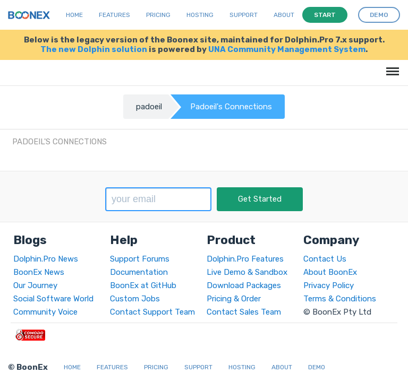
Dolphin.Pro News (45, 259)
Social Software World (53, 298)
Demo (316, 367)
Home (74, 15)
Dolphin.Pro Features (245, 259)
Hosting (200, 15)
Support (244, 15)
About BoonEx (330, 272)
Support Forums (139, 259)
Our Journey (35, 285)
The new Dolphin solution (93, 49)
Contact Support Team (152, 312)
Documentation (139, 272)
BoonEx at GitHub (143, 285)
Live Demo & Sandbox (247, 272)
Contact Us (324, 259)
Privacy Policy (328, 285)
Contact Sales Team (244, 312)
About (284, 15)
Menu (391, 66)
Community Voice (45, 312)
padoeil (149, 106)
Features (114, 15)
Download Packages (244, 285)
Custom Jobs (135, 298)
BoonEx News (38, 272)
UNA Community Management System (287, 49)
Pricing (158, 15)
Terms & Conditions (339, 298)
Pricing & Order (234, 298)
